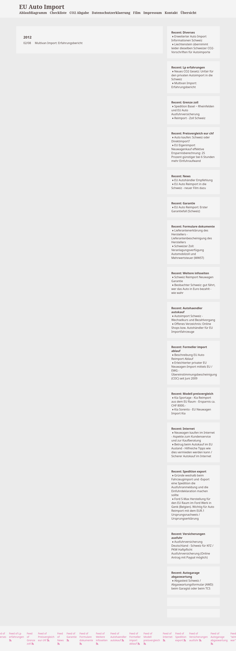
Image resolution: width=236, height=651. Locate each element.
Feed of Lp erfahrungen (16, 637)
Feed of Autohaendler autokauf (119, 637)
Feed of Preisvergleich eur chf (46, 637)
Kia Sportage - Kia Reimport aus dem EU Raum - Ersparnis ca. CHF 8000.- (193, 401)
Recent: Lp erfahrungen (188, 67)
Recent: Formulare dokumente (193, 226)
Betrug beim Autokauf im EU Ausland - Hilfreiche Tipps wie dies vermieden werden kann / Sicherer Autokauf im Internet (192, 450)
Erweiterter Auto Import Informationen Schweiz (189, 38)
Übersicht (188, 13)
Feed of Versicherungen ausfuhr (198, 637)
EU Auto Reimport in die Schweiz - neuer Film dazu (188, 186)
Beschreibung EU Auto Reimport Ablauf (187, 357)
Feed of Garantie (72, 637)
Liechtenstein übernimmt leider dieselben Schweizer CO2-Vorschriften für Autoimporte (192, 48)
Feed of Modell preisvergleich (152, 638)
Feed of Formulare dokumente (86, 638)
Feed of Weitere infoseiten (101, 638)
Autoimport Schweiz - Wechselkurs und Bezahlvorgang (193, 318)
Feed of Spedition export (180, 637)
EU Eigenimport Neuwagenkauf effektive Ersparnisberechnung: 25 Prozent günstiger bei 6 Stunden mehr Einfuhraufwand (193, 153)
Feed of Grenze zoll (31, 638)
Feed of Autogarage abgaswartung (219, 638)
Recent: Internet (183, 429)
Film (137, 13)
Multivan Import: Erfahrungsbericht (58, 43)
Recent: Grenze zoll (184, 102)
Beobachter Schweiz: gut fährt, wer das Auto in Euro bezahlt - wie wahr (193, 289)
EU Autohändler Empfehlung (193, 180)
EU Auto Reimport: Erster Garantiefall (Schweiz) (189, 209)
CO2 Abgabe (79, 13)
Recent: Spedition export (188, 471)
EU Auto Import (41, 7)
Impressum (152, 13)
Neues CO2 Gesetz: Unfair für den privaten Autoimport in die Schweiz (192, 75)
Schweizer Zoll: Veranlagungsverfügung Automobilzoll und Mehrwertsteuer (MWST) (187, 252)
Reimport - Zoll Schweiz (189, 118)
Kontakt (171, 13)
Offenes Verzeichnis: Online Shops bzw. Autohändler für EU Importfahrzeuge (192, 328)
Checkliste (58, 13)
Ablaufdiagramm (33, 13)
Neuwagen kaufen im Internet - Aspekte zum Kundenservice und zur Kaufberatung (193, 436)
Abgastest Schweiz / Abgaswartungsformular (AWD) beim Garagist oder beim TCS (192, 584)
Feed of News (60, 638)
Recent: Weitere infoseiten (190, 273)
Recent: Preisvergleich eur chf (192, 133)
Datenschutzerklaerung (111, 13)
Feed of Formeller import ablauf (135, 638)
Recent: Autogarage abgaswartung (185, 575)
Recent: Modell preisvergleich (192, 394)
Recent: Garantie (183, 203)
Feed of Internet (167, 637)
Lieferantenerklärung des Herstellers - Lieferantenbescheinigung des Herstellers (191, 236)
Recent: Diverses (183, 32)
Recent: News (181, 176)
